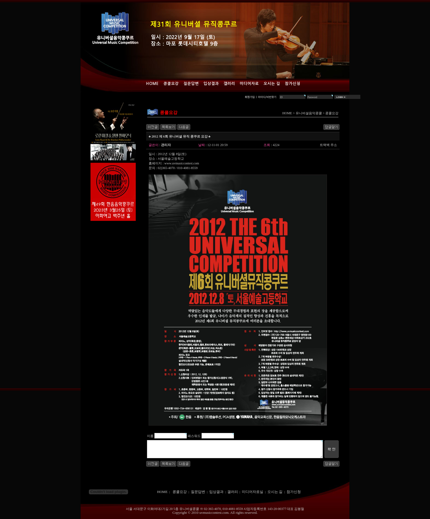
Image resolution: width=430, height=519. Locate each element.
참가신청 (292, 83)
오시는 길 (272, 83)
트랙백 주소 (328, 145)
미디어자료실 (252, 492)
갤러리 (229, 83)
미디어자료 (249, 83)
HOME (287, 113)
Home (152, 83)
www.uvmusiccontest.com (181, 163)
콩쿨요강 (171, 83)
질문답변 (191, 83)
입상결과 (211, 83)
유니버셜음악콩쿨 (309, 113)
